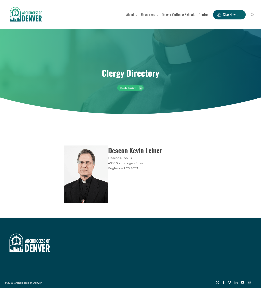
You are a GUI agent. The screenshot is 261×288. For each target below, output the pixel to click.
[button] (130, 88)
